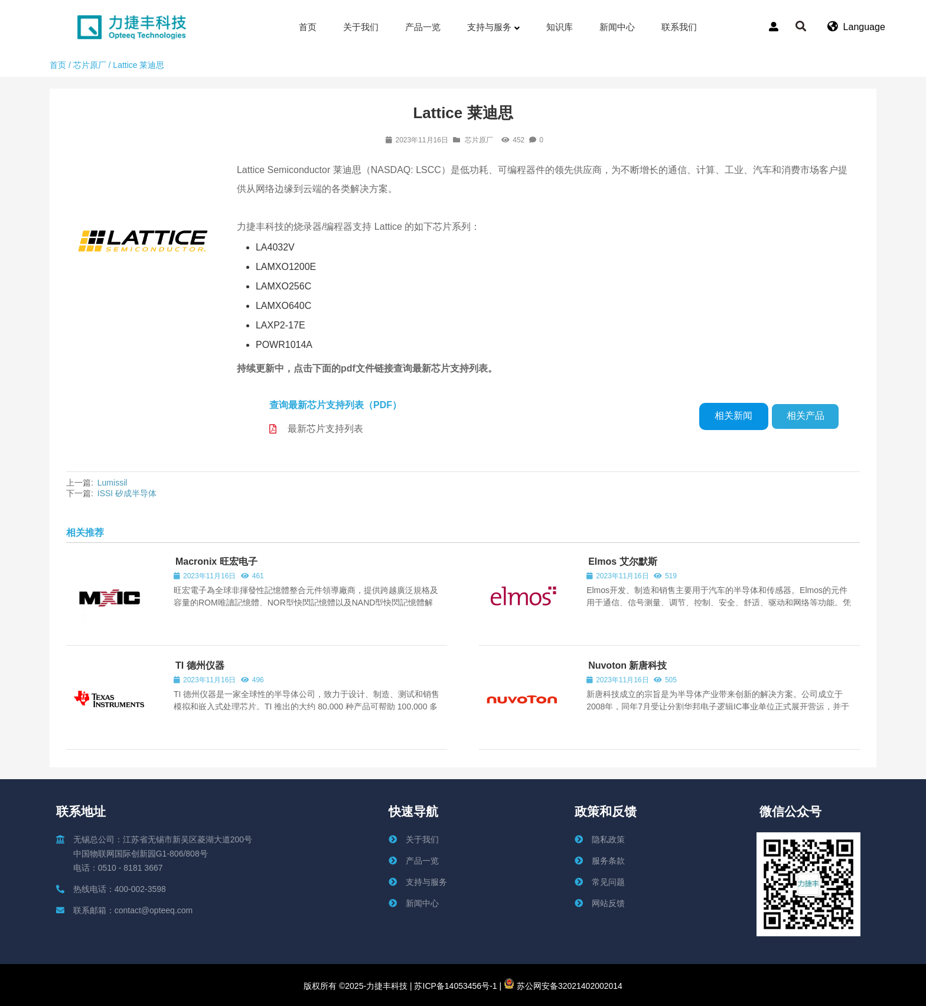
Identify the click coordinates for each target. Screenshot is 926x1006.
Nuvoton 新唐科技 (627, 665)
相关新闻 (733, 416)
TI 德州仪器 (199, 665)
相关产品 (805, 416)
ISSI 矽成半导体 (126, 493)
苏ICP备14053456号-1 (454, 986)
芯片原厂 (89, 65)
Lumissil (112, 482)
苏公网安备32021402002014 (563, 986)
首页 (58, 65)
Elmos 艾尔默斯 (622, 561)
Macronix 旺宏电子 (216, 561)
